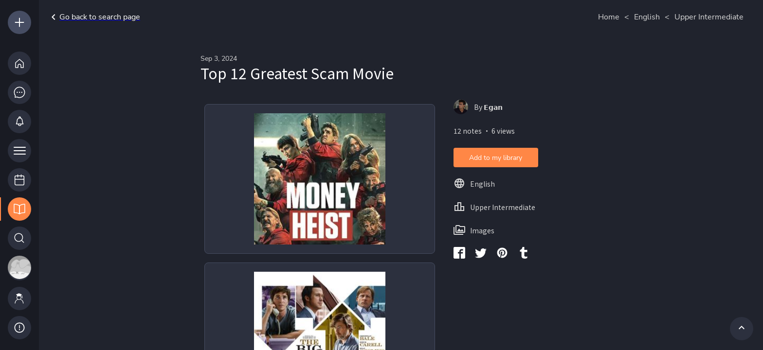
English (647, 17)
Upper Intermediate (709, 17)
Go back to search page (94, 17)
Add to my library (495, 157)
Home (608, 17)
